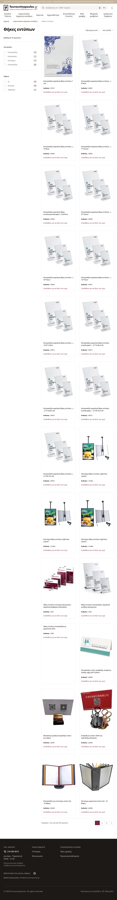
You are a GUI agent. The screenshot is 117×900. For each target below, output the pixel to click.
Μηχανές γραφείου (94, 15)
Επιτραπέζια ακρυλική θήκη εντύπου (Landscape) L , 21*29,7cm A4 (95, 409)
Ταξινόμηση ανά (92, 30)
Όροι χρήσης (66, 851)
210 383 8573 (13, 851)
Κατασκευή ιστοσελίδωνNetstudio (97, 891)
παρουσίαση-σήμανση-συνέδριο (24, 15)
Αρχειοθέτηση (53, 15)
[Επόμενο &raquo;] (111, 823)
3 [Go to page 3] (106, 823)
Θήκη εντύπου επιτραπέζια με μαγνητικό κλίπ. (54, 627)
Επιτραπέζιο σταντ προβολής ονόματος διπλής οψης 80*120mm (96, 671)
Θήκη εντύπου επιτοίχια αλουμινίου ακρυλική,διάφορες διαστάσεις (57, 606)
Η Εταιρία (36, 851)
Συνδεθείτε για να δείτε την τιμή (55, 92)
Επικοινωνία (37, 856)
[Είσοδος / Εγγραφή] (112, 7)
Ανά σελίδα (108, 30)
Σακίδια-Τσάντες (8, 15)
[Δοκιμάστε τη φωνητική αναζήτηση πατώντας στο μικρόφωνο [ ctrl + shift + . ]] (100, 7)
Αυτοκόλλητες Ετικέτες (69, 15)
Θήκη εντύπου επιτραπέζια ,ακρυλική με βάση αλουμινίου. (95, 606)
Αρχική (6, 21)
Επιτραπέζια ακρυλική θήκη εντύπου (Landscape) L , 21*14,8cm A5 (95, 344)
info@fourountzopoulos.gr (30, 878)
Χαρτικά (39, 15)
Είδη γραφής (82, 15)
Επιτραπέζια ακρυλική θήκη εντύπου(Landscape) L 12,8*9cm (55, 213)
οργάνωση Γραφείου (108, 15)
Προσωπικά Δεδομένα (69, 856)
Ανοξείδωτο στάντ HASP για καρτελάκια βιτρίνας (91, 737)
